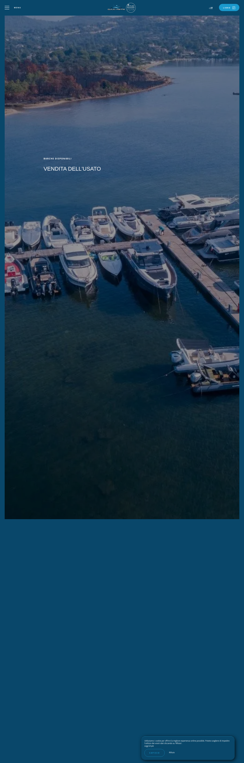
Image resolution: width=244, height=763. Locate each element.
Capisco (154, 753)
